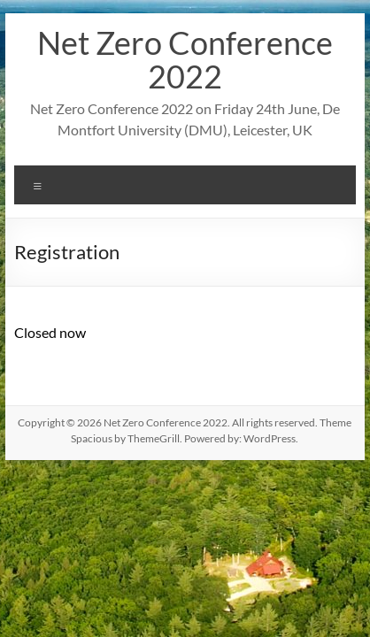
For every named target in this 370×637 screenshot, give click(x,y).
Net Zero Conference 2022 (185, 59)
